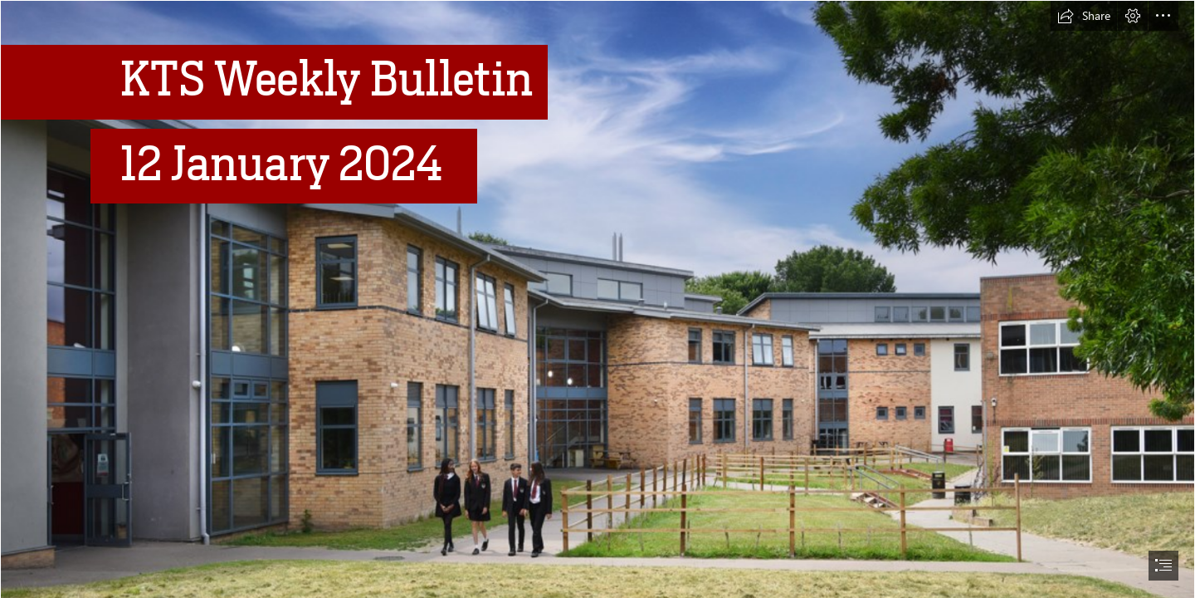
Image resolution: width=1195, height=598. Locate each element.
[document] (597, 299)
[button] (1084, 16)
